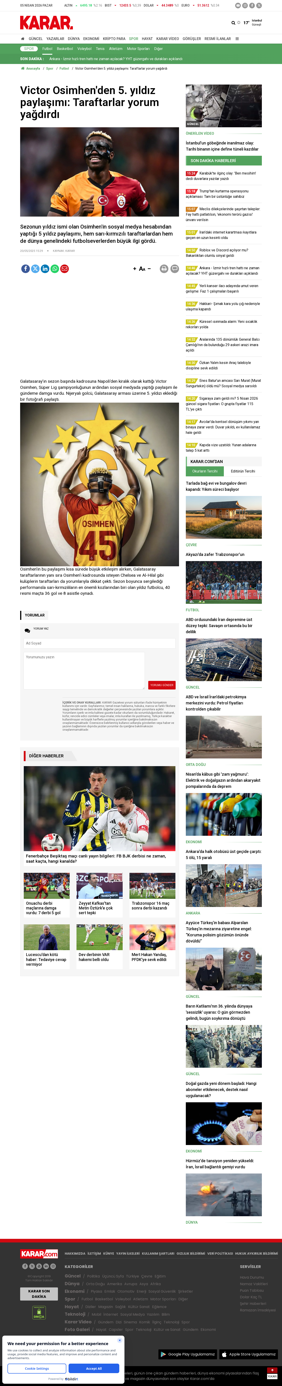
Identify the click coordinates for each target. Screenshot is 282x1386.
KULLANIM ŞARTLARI (158, 1253)
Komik (144, 1322)
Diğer (158, 49)
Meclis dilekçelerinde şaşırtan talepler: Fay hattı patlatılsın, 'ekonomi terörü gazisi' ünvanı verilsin (125, 59)
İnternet (110, 1314)
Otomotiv (125, 1291)
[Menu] (236, 38)
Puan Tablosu (252, 1290)
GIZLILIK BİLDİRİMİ (191, 1253)
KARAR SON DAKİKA (39, 1294)
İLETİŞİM (94, 1253)
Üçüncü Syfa (113, 1276)
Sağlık (120, 1306)
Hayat (147, 39)
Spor (133, 39)
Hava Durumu (252, 1277)
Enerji (141, 1291)
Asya (143, 1284)
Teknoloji (75, 1314)
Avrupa (130, 1284)
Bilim (166, 1314)
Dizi (119, 1322)
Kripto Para (114, 39)
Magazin (105, 1306)
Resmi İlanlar (218, 39)
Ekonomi (91, 39)
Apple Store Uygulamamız (252, 1354)
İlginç (156, 1322)
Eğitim (160, 1276)
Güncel (36, 39)
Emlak (109, 1291)
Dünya (74, 39)
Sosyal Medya (132, 1314)
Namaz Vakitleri (254, 1284)
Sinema (130, 1322)
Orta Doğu (95, 1284)
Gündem (105, 1322)
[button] (134, 269)
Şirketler (185, 1291)
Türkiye (132, 1276)
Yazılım (153, 1314)
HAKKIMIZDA (75, 1253)
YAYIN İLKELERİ (128, 1253)
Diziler (90, 1306)
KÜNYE (108, 1253)
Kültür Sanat (139, 1306)
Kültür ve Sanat (167, 1329)
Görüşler (192, 39)
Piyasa (96, 1291)
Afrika (155, 1284)
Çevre (146, 1276)
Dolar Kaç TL (251, 1297)
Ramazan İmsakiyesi (258, 1310)
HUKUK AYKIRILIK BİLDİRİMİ (256, 1253)
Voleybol (84, 49)
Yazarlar (55, 39)
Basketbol (65, 49)
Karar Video (167, 39)
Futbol (47, 49)
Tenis (100, 49)
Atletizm (115, 49)
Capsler (116, 1329)
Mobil (96, 1314)
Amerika (114, 1284)
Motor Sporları (138, 49)
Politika (93, 1276)
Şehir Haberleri (253, 1303)
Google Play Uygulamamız (191, 1354)
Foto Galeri (77, 1330)
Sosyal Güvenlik (162, 1291)
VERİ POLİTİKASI (220, 1253)
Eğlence (159, 1306)
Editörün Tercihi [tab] (243, 471)
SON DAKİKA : (32, 59)
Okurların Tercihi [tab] (204, 471)
